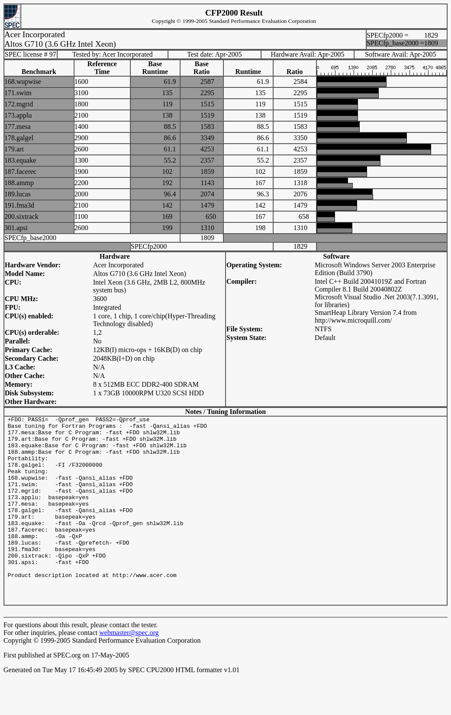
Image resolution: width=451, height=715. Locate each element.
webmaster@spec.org (129, 670)
